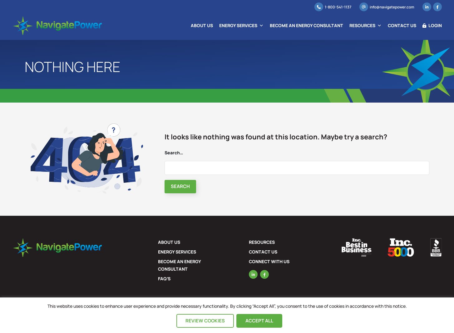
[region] (227, 315)
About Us (202, 25)
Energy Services (241, 25)
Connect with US (269, 261)
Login (432, 25)
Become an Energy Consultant (306, 25)
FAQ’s (164, 279)
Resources (365, 25)
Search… (174, 153)
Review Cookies (205, 320)
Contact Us (402, 25)
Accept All (259, 320)
